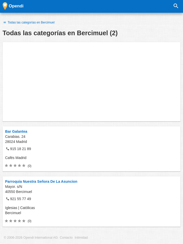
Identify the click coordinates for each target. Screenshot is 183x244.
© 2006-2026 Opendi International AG (31, 237)
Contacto (66, 237)
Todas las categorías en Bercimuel (28, 22)
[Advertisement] (91, 81)
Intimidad (81, 237)
